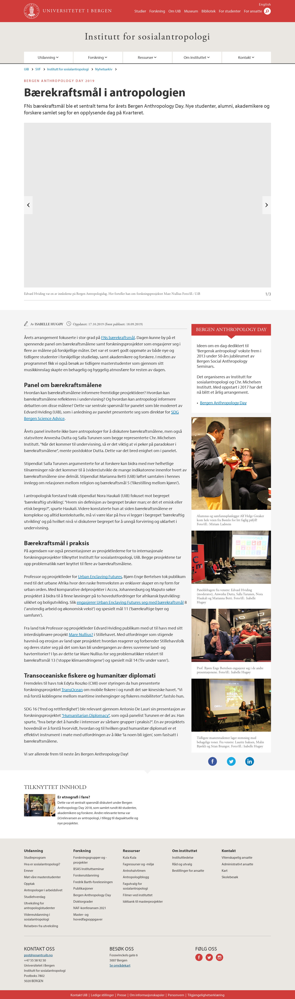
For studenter (230, 11)
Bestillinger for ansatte (188, 870)
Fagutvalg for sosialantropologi (135, 885)
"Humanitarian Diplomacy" (86, 715)
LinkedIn (249, 761)
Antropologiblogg (136, 877)
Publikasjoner (83, 888)
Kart (224, 870)
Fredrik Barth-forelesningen (93, 882)
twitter (211, 958)
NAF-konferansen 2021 (89, 908)
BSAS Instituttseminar (88, 869)
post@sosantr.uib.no (38, 955)
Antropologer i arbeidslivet (43, 890)
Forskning (157, 11)
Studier (140, 11)
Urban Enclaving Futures (100, 576)
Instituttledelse (182, 857)
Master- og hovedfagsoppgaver (87, 916)
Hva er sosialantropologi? (42, 864)
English (265, 4)
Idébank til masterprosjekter (143, 901)
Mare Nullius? (81, 634)
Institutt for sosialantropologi (147, 37)
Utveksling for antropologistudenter (39, 905)
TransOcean (72, 689)
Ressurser (145, 57)
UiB (26, 69)
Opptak (29, 883)
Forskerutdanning (86, 875)
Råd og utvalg (182, 864)
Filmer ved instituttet (137, 895)
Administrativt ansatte (237, 864)
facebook (200, 958)
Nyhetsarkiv (103, 69)
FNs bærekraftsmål (118, 337)
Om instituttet (195, 57)
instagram (221, 958)
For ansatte (253, 11)
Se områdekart (120, 965)
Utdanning (46, 57)
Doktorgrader (83, 901)
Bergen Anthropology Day (223, 402)
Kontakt (244, 57)
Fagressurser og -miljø (138, 864)
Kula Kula (129, 857)
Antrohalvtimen (134, 870)
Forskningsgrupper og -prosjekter (90, 859)
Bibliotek (208, 11)
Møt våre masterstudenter (42, 877)
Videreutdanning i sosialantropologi (37, 916)
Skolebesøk (230, 877)
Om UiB (175, 11)
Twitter (231, 761)
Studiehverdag (34, 897)
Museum (191, 11)
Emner (28, 870)
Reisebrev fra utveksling (41, 926)
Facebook (212, 761)
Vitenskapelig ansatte (237, 857)
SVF (38, 69)
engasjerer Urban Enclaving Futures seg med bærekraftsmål (130, 602)
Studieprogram (35, 857)
